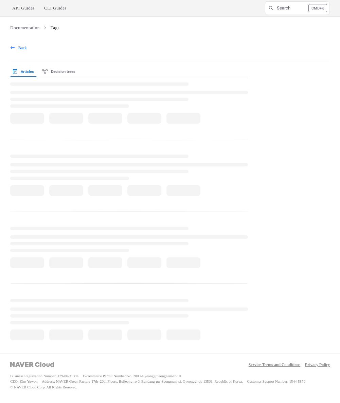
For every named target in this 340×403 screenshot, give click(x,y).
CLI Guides (55, 8)
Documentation (25, 27)
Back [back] (19, 47)
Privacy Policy (317, 365)
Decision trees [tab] (59, 71)
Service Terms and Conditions (275, 365)
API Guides (23, 8)
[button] (297, 8)
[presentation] (24, 71)
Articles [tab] (23, 71)
